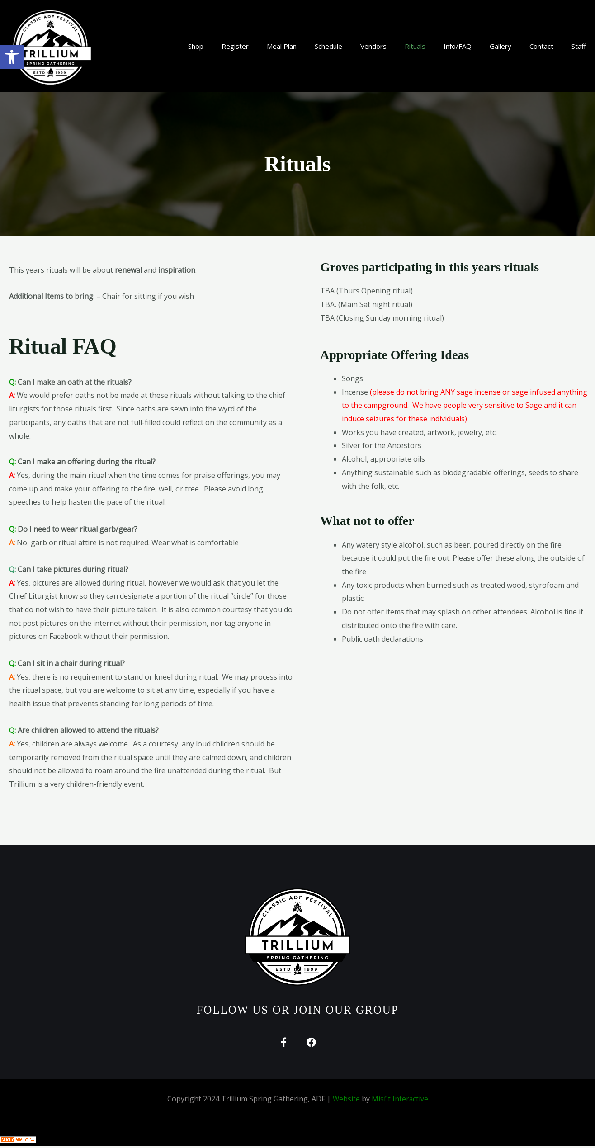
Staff (578, 46)
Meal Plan (282, 46)
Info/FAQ (458, 46)
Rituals (415, 46)
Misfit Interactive (400, 1101)
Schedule (328, 46)
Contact (541, 46)
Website (346, 1101)
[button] (12, 57)
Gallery (500, 46)
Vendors (373, 46)
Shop (195, 46)
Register (235, 46)
